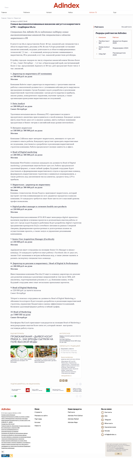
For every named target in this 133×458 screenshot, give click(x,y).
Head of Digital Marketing (24, 287)
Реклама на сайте (41, 416)
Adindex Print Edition (75, 416)
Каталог (37, 422)
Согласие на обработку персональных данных (14, 435)
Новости (10, 18)
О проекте (38, 412)
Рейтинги (71, 412)
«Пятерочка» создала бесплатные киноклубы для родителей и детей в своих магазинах (45, 361)
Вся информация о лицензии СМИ (10, 427)
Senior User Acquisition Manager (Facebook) (33, 239)
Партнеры (38, 419)
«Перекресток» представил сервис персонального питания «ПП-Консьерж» (21, 361)
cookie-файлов (119, 448)
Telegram (108, 420)
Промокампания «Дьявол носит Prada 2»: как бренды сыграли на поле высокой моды (32, 339)
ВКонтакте (109, 423)
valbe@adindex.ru (66, 375)
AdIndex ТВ (93, 12)
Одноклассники (110, 427)
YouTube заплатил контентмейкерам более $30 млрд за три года (70, 341)
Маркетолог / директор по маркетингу (31, 184)
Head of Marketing (22, 312)
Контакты (108, 412)
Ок (118, 454)
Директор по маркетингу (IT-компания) (32, 73)
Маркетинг (17, 18)
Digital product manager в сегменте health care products (39, 206)
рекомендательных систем (114, 450)
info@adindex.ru (110, 434)
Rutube (107, 431)
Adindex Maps (73, 422)
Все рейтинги (127, 27)
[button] (80, 384)
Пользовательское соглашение (9, 431)
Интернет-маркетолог (22, 127)
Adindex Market (73, 419)
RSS (106, 416)
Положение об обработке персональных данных (14, 433)
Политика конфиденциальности (9, 429)
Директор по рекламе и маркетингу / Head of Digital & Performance (45, 263)
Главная (3, 18)
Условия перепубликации (8, 414)
